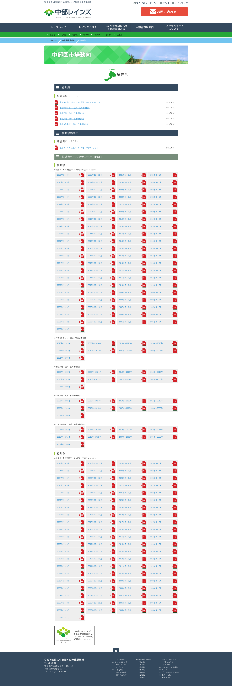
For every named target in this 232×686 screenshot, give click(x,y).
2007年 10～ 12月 (95, 307)
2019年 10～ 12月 (95, 219)
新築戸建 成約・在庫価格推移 (72, 113)
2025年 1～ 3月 (63, 182)
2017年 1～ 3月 (63, 241)
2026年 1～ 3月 (63, 175)
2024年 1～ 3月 (63, 190)
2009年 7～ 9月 (125, 292)
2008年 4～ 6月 (156, 300)
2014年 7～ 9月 (125, 256)
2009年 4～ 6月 (156, 292)
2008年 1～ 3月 (63, 307)
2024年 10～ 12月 (95, 182)
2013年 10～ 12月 (95, 263)
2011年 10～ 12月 (95, 278)
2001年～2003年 (63, 358)
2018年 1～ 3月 (63, 234)
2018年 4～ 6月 (156, 226)
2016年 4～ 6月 (156, 241)
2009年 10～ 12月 (95, 292)
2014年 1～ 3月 (63, 263)
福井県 (75, 35)
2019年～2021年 (125, 343)
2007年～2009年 (125, 351)
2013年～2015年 (63, 351)
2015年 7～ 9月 (125, 248)
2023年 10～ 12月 (95, 190)
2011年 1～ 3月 (63, 285)
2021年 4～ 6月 (156, 204)
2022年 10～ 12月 (95, 197)
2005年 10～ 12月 (95, 322)
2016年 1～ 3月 (63, 248)
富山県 (52, 35)
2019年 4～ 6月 (156, 219)
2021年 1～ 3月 (63, 212)
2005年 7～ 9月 (125, 322)
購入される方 (121, 675)
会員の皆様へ (173, 27)
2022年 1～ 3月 (63, 204)
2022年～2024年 (94, 343)
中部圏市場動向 (144, 27)
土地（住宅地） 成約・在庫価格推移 (74, 124)
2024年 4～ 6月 (156, 182)
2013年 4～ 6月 (156, 263)
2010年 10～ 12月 (95, 285)
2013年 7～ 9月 (125, 263)
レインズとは (87, 27)
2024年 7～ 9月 (125, 182)
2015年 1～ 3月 (63, 256)
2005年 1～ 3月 (63, 329)
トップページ (58, 27)
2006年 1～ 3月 (63, 322)
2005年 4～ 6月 (156, 322)
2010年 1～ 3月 (63, 292)
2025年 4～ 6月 (156, 175)
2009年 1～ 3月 (63, 300)
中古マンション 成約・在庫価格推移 (75, 108)
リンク (165, 3)
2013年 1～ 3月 (63, 270)
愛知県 (108, 35)
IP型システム (168, 662)
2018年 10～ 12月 (95, 226)
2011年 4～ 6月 (156, 278)
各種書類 (166, 664)
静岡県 (97, 35)
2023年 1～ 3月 (63, 197)
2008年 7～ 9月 (125, 300)
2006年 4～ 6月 (156, 314)
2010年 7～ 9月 (125, 285)
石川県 (63, 35)
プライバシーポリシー (145, 3)
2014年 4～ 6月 (156, 256)
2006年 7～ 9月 (125, 314)
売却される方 (121, 672)
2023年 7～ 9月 (125, 190)
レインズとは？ (121, 662)
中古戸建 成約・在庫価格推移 (72, 119)
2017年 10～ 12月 (95, 234)
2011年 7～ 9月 (125, 278)
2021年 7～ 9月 (125, 204)
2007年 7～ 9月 (125, 307)
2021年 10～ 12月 (95, 204)
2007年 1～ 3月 (63, 314)
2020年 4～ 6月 (156, 212)
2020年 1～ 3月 (63, 219)
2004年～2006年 (156, 351)
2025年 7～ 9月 (125, 175)
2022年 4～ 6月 (156, 197)
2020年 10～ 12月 (95, 212)
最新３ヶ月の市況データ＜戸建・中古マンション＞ (80, 102)
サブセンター (121, 667)
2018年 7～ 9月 (125, 226)
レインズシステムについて (172, 659)
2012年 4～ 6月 (156, 270)
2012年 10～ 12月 (95, 270)
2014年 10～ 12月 (95, 256)
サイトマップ (180, 3)
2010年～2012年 (94, 351)
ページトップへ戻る (116, 650)
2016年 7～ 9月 (125, 241)
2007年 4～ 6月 (156, 307)
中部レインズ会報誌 (170, 667)
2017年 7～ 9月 (125, 234)
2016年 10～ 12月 (95, 241)
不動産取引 (119, 670)
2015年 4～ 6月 (156, 248)
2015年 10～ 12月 (95, 248)
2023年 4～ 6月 (156, 190)
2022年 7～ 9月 (125, 197)
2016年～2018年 (156, 343)
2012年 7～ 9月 (125, 270)
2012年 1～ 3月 (63, 278)
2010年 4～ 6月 (156, 285)
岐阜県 (86, 35)
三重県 (119, 35)
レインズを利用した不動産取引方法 (116, 27)
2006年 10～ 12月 (95, 314)
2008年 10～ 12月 (95, 300)
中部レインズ (67, 13)
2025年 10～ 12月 (95, 175)
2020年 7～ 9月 (125, 212)
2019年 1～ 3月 (63, 226)
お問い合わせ (164, 11)
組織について (121, 664)
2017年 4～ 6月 (156, 234)
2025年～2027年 (63, 343)
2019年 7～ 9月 (125, 219)
